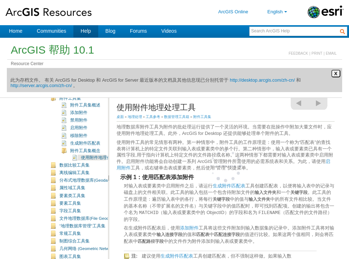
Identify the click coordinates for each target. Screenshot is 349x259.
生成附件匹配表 (85, 173)
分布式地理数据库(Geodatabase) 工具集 (97, 210)
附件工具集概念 (85, 181)
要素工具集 (70, 233)
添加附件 (78, 143)
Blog (110, 31)
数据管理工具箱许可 (78, 121)
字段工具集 (70, 241)
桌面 (120, 117)
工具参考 (153, 117)
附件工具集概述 (85, 135)
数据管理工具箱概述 (78, 113)
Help (86, 31)
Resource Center (27, 63)
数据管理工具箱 (64, 106)
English (278, 11)
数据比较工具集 (74, 195)
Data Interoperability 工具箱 (74, 98)
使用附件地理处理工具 (102, 188)
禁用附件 (78, 150)
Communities (51, 31)
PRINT (317, 53)
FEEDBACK (298, 53)
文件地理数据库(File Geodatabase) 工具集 (99, 248)
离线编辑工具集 (74, 203)
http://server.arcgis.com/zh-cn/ (41, 85)
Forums (138, 31)
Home (15, 31)
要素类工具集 (72, 226)
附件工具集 (70, 128)
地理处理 (135, 117)
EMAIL (331, 53)
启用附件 (78, 158)
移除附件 (78, 166)
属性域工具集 (72, 218)
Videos (169, 31)
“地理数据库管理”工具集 (82, 256)
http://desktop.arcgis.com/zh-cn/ (262, 80)
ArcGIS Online (233, 11)
